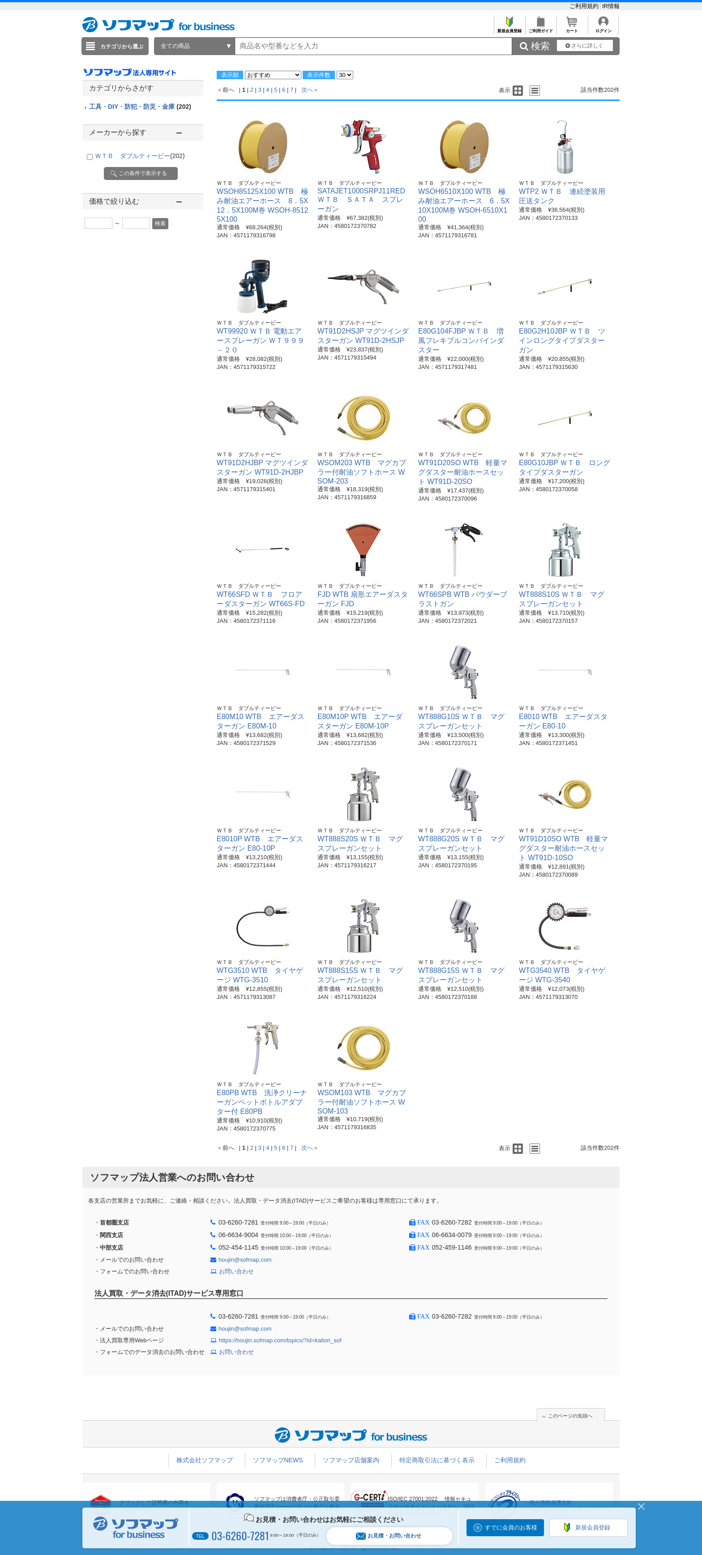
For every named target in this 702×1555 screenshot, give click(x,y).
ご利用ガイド (540, 28)
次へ (307, 89)
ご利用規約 (584, 6)
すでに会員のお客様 (511, 1527)
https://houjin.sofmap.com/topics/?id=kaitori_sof (280, 1340)
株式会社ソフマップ (204, 1460)
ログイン (603, 28)
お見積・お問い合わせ (388, 1536)
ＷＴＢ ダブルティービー (140, 155)
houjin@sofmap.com (245, 1259)
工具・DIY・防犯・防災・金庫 (140, 106)
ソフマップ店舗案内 (351, 1460)
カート (571, 28)
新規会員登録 (509, 28)
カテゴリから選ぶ (121, 46)
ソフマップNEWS (278, 1460)
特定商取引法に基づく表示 (437, 1460)
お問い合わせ (236, 1271)
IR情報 (611, 6)
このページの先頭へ (570, 1415)
